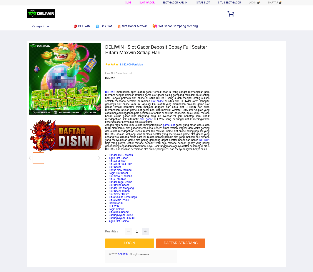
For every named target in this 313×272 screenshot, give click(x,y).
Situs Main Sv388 (119, 200)
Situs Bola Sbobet (119, 212)
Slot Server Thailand (120, 176)
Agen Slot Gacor (118, 158)
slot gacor (146, 119)
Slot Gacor (147, 2)
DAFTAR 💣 (275, 2)
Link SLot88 (116, 203)
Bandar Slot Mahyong (121, 188)
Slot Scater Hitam (119, 194)
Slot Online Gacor (119, 185)
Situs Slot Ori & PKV (120, 164)
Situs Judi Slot (117, 161)
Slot (128, 2)
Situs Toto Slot (117, 179)
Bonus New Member (120, 170)
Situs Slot (203, 2)
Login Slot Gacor (118, 173)
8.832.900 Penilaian (131, 64)
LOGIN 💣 (254, 2)
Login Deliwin (116, 209)
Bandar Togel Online (120, 182)
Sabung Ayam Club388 (122, 218)
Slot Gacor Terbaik (119, 191)
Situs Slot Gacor (229, 2)
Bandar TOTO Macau (121, 155)
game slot (169, 125)
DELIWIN (110, 91)
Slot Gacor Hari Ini (175, 2)
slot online (157, 101)
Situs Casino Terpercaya (123, 197)
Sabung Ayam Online (121, 215)
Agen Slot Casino (119, 221)
